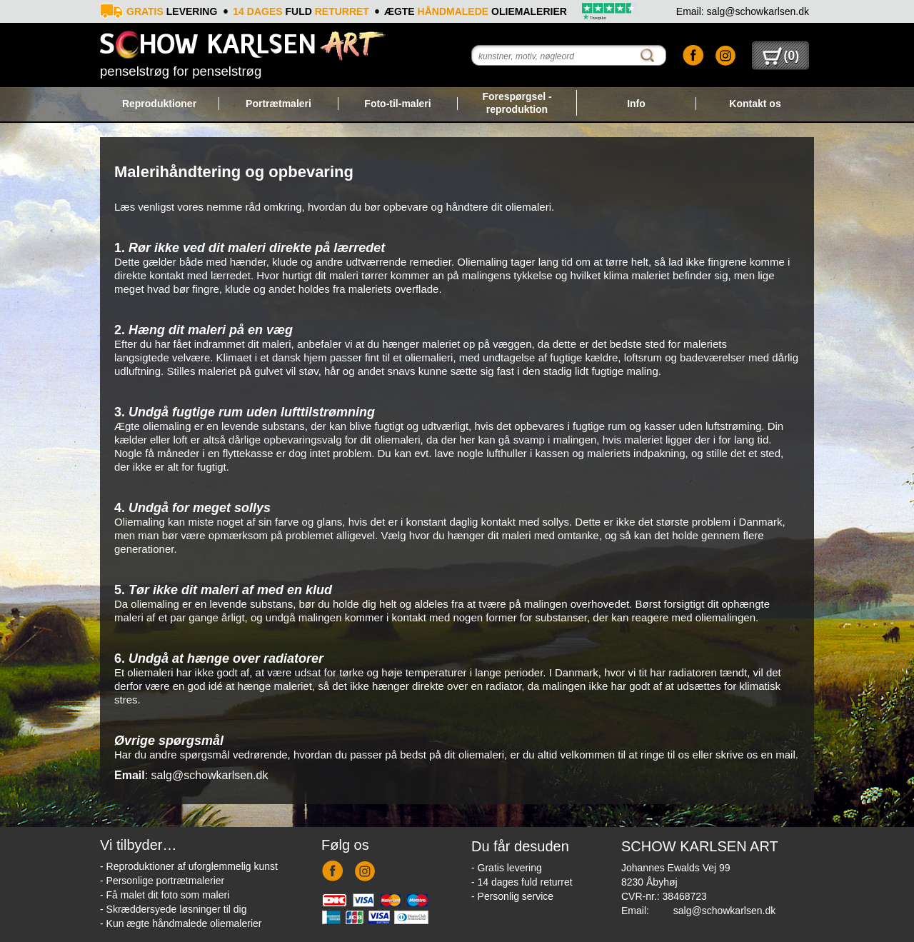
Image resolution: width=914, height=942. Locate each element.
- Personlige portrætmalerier (162, 880)
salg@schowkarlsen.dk (724, 910)
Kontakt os (754, 103)
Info (636, 103)
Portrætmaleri (278, 103)
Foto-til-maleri (397, 103)
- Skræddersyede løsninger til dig (173, 909)
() (781, 56)
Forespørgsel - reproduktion (516, 103)
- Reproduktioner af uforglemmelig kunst (189, 866)
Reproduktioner (159, 103)
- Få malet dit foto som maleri (164, 895)
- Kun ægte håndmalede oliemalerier (180, 923)
